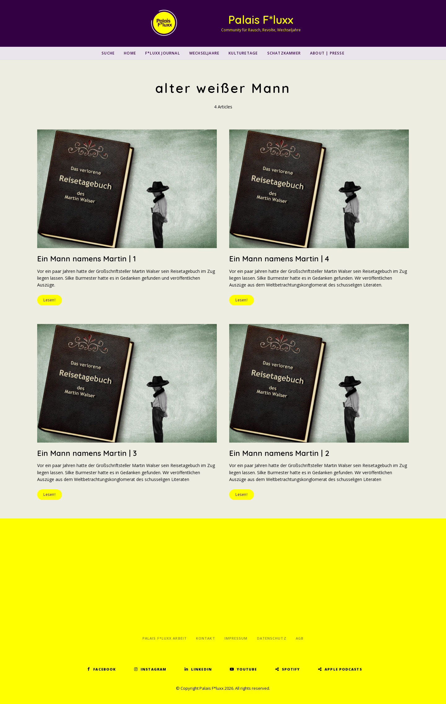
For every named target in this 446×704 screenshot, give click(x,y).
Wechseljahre (204, 53)
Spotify (291, 669)
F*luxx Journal (162, 53)
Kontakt (205, 638)
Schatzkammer (284, 53)
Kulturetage (243, 53)
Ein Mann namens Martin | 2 (279, 453)
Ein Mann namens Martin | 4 (279, 258)
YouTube (247, 669)
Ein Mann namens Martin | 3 (87, 453)
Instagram (153, 669)
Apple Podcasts (343, 669)
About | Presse (327, 53)
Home (130, 53)
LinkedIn (201, 669)
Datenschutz (271, 638)
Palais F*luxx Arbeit (164, 638)
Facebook (104, 669)
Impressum (236, 638)
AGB (300, 638)
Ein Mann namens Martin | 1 (86, 258)
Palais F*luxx (260, 19)
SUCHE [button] (108, 53)
